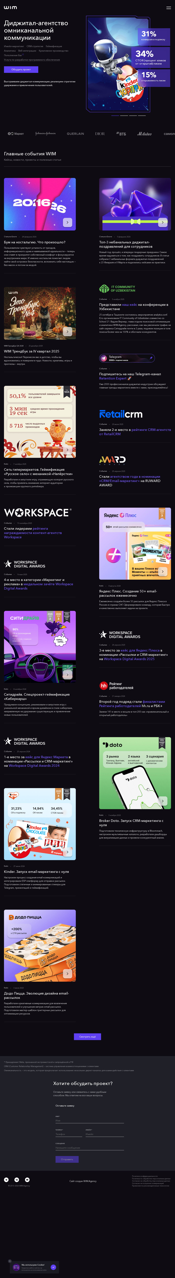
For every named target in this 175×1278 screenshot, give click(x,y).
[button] (124, 115)
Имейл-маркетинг (14, 46)
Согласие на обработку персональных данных (151, 1181)
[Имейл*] (105, 1135)
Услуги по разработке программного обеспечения (32, 59)
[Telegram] (6, 1180)
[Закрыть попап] (10, 1261)
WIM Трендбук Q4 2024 (14, 346)
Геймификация (54, 46)
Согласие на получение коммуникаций (148, 1183)
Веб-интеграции (27, 50)
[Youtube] (27, 1180)
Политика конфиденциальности (145, 1176)
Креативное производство (53, 50)
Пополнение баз (14, 55)
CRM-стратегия (35, 46)
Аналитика (10, 50)
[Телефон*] (69, 1135)
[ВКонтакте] (17, 1180)
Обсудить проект (21, 69)
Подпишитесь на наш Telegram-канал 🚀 (129, 376)
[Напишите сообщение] (90, 1148)
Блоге (14, 237)
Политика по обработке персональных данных (151, 1179)
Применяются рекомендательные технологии (150, 1186)
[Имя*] (90, 1121)
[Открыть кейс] (128, 64)
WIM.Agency (89, 1181)
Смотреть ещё (87, 1036)
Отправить (67, 1159)
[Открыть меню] (168, 8)
